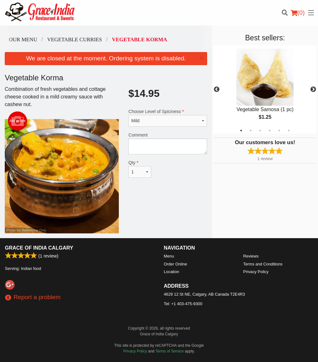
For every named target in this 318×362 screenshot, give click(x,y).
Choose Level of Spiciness (167, 118)
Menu (169, 256)
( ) (298, 12)
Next (313, 89)
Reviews (251, 256)
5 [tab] (279, 130)
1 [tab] (241, 130)
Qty (139, 169)
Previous (216, 89)
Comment (167, 143)
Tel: (183, 303)
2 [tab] (250, 130)
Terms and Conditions (263, 264)
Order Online (175, 264)
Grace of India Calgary (39, 248)
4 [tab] (270, 130)
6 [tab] (289, 130)
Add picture (18, 121)
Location (171, 271)
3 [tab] (260, 130)
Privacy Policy (256, 271)
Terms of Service (169, 351)
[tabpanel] (265, 89)
